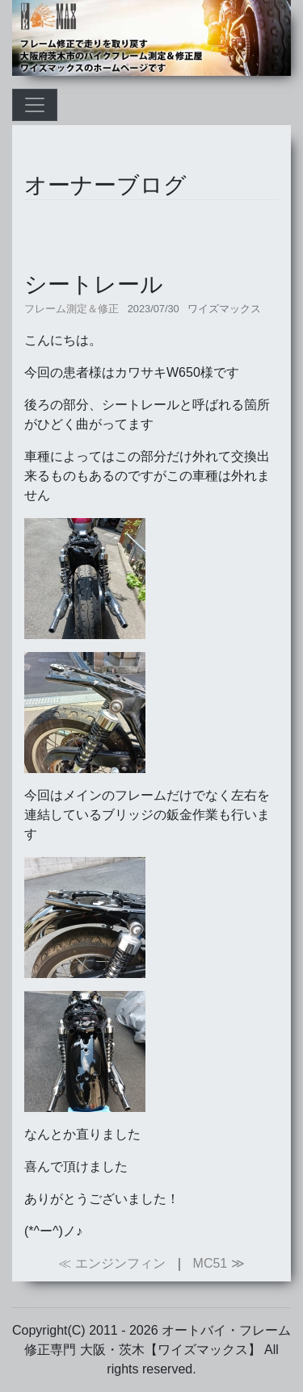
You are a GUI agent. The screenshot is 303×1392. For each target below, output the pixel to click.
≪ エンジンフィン (111, 1263)
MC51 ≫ (219, 1263)
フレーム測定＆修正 (71, 309)
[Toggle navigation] (34, 105)
